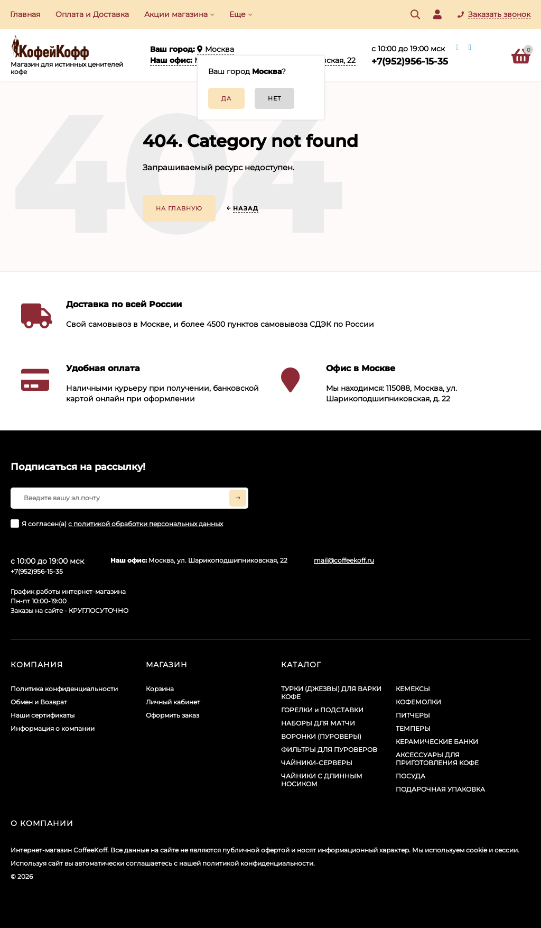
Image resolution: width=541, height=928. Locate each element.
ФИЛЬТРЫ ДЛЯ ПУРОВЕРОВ (329, 750)
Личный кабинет (173, 702)
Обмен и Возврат (39, 702)
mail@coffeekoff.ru (344, 560)
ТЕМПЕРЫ (413, 728)
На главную (179, 208)
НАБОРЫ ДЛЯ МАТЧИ (318, 723)
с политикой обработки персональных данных (145, 524)
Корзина (160, 689)
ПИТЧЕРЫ (413, 715)
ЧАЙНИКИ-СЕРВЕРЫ (316, 763)
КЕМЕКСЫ (413, 689)
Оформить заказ (172, 715)
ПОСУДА (410, 776)
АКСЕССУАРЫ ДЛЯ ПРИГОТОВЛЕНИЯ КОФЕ (437, 759)
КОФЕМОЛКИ (418, 702)
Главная (25, 14)
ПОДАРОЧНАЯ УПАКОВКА (440, 789)
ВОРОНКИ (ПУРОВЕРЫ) (321, 736)
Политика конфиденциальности (64, 689)
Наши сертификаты (42, 715)
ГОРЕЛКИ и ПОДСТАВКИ (322, 710)
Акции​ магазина (176, 14)
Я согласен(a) (117, 523)
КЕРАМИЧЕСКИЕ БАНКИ (437, 742)
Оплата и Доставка (92, 14)
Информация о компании (53, 728)
